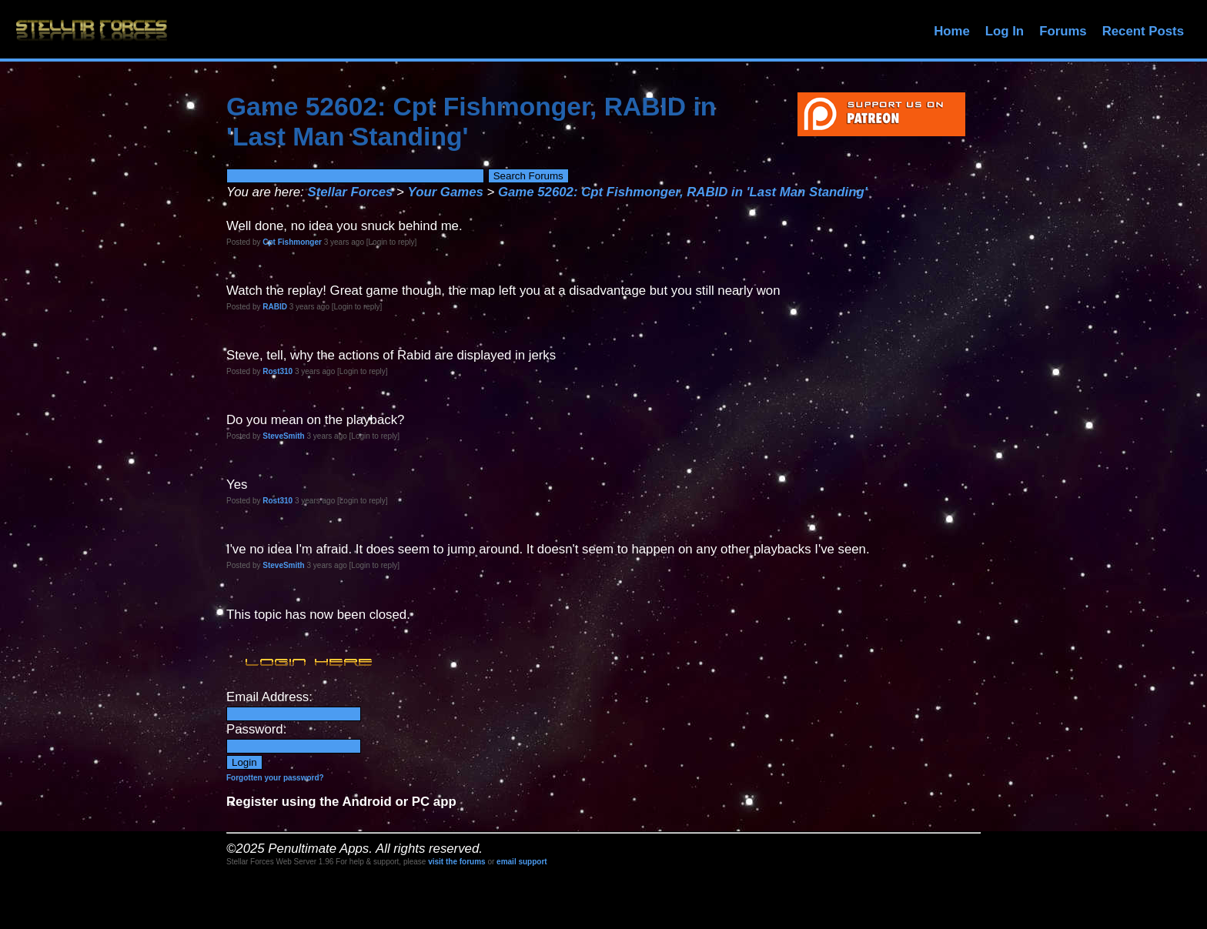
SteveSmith (283, 436)
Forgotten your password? (275, 778)
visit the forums (456, 861)
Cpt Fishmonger (292, 242)
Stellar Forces (350, 192)
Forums (1063, 31)
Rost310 (277, 371)
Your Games (445, 192)
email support (522, 861)
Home (952, 31)
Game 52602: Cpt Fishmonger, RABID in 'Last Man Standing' (683, 192)
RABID (274, 306)
